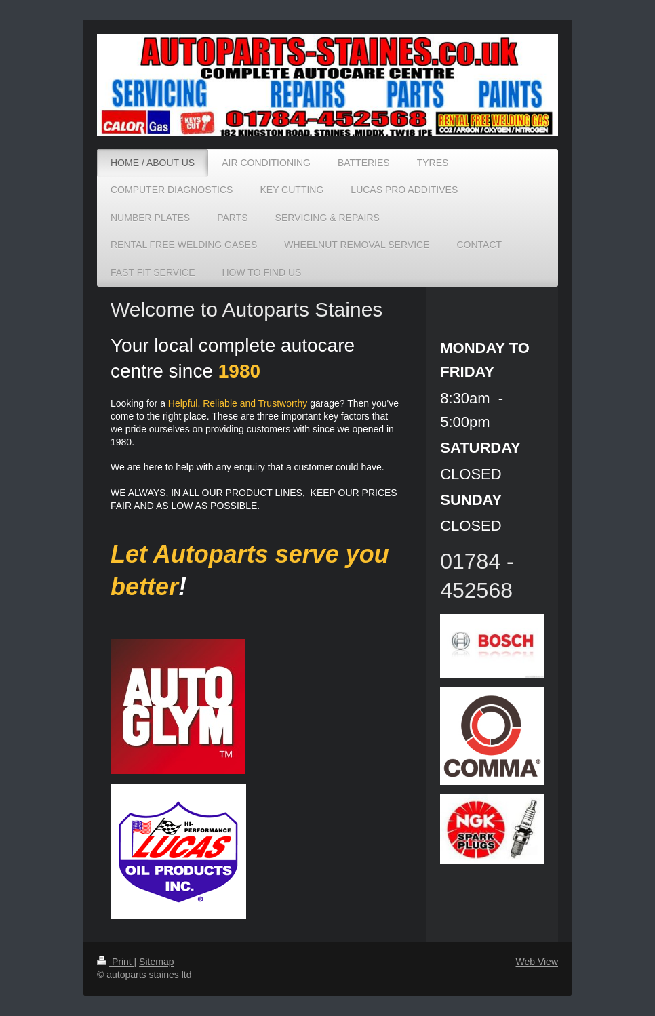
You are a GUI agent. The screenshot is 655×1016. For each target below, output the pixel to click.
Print (115, 961)
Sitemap (156, 961)
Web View (536, 961)
